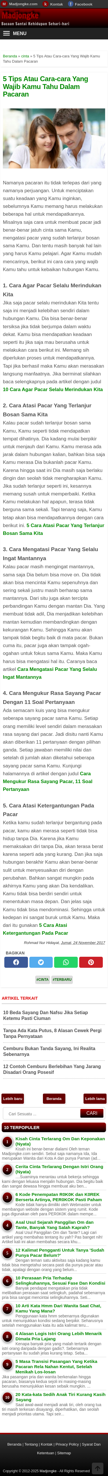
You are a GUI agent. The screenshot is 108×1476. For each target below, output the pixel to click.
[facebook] (16, 962)
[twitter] (41, 962)
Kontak (56, 4)
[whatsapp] (66, 962)
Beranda (53, 1098)
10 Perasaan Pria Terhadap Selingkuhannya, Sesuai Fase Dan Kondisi (60, 1280)
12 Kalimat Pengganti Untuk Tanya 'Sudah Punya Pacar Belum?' (60, 1253)
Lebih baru (12, 1098)
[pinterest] (91, 962)
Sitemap (64, 1453)
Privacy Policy (67, 1444)
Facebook (83, 4)
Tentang (31, 1444)
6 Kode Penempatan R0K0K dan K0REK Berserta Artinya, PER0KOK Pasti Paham (59, 1197)
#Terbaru (62, 980)
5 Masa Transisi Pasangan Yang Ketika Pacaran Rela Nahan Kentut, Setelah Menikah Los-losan (56, 1366)
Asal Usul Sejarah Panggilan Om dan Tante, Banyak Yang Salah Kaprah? (55, 1225)
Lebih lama (95, 1098)
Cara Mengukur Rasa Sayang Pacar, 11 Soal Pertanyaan (47, 781)
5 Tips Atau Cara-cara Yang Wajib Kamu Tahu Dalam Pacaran (45, 86)
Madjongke (19, 15)
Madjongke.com (23, 4)
